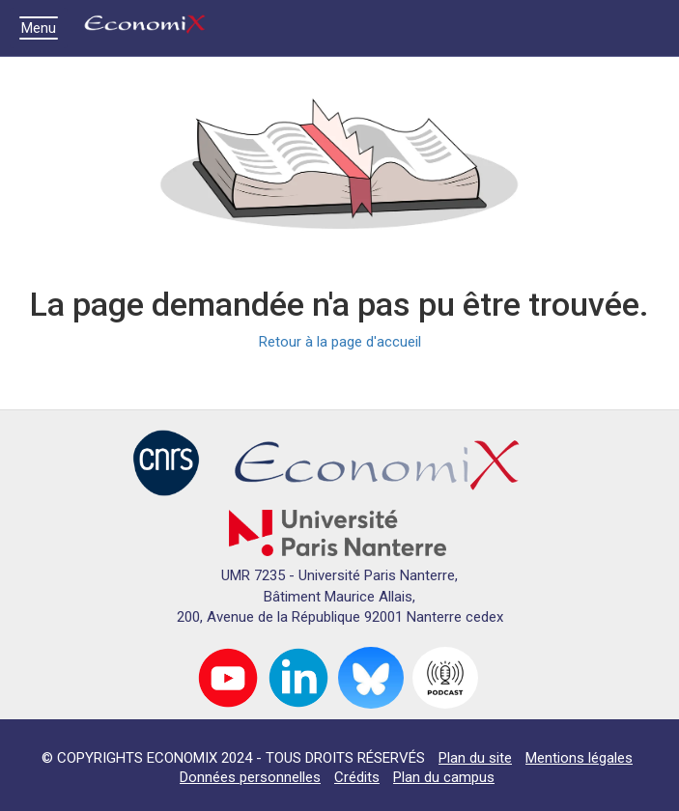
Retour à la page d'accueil (340, 341)
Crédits (357, 777)
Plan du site (475, 758)
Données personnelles (250, 777)
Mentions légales (579, 758)
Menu (43, 28)
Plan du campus (444, 777)
